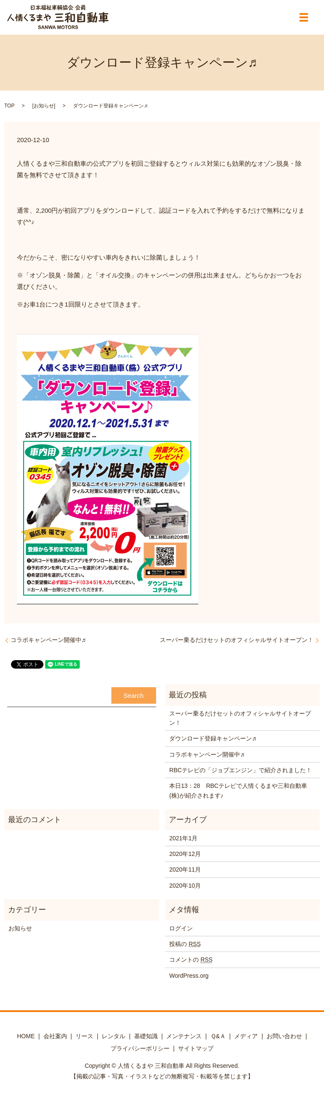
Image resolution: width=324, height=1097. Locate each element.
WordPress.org (188, 975)
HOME (26, 1036)
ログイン (181, 928)
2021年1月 (183, 838)
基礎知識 (146, 1036)
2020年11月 (185, 869)
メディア (246, 1036)
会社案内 (55, 1036)
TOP (9, 106)
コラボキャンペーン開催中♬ (48, 639)
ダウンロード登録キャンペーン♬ (212, 738)
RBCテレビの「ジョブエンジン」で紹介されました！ (240, 770)
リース (84, 1036)
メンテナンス (184, 1036)
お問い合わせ (284, 1036)
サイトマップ (195, 1048)
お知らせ (44, 106)
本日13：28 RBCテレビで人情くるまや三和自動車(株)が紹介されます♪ (238, 790)
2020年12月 (185, 853)
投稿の (185, 944)
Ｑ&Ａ (218, 1036)
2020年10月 (185, 885)
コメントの (191, 959)
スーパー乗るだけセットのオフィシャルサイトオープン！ (236, 639)
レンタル (113, 1036)
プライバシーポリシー (140, 1048)
